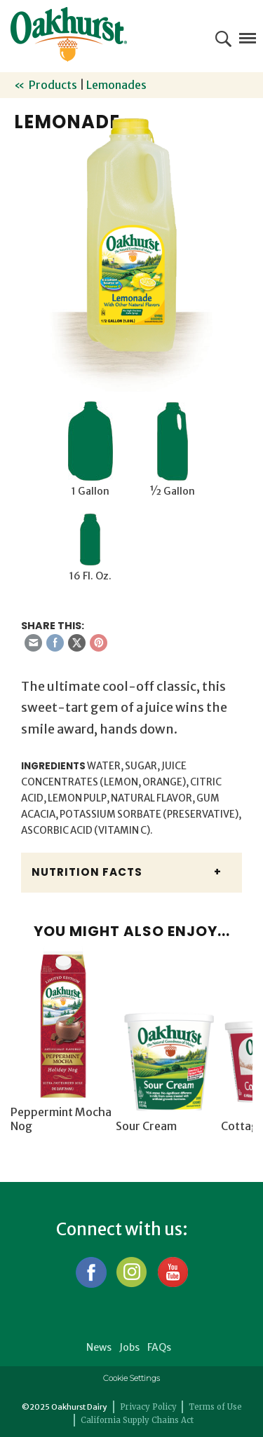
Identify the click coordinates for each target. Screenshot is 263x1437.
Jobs (129, 1347)
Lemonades (116, 85)
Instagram (131, 1272)
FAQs (159, 1347)
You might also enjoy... (132, 931)
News (99, 1347)
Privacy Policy (148, 1407)
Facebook (91, 1272)
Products (53, 85)
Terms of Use (215, 1407)
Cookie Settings (131, 1378)
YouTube (172, 1272)
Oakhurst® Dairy (69, 34)
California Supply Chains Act (137, 1420)
